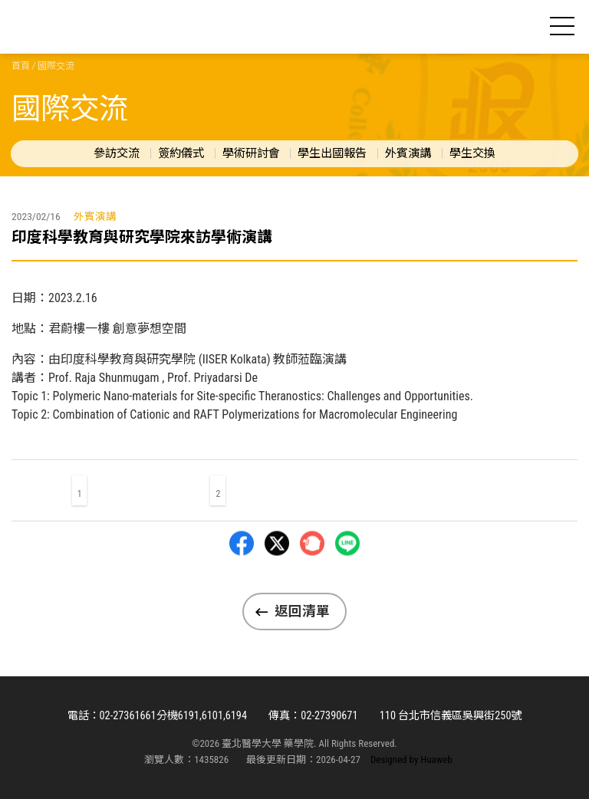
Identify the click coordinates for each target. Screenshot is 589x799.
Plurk (312, 581)
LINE (347, 581)
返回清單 (302, 611)
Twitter (277, 581)
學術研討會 (251, 153)
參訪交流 (117, 153)
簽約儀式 (181, 153)
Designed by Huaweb (411, 759)
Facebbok (241, 581)
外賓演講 (408, 153)
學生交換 (472, 153)
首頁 (21, 66)
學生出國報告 (332, 153)
